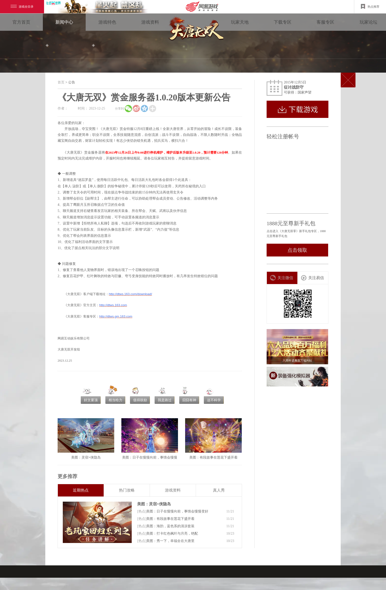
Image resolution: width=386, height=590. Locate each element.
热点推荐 (370, 6)
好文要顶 (91, 400)
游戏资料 (150, 22)
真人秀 (219, 490)
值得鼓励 (140, 400)
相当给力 (115, 400)
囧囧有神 (189, 400)
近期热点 (81, 490)
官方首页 (21, 22)
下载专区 (282, 22)
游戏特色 (107, 22)
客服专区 (325, 22)
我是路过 (165, 400)
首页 (61, 82)
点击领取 (297, 250)
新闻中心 (64, 22)
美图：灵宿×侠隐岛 (154, 504)
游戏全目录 (22, 6)
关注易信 (312, 278)
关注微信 (281, 278)
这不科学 (214, 400)
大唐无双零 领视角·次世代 (195, 30)
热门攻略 (127, 490)
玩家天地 (240, 22)
